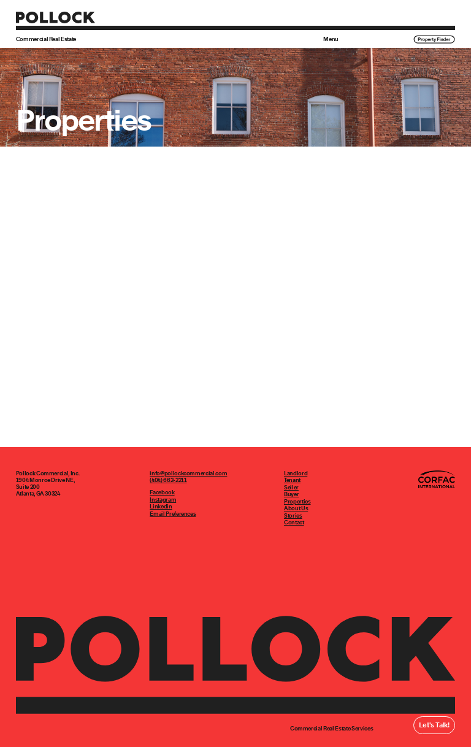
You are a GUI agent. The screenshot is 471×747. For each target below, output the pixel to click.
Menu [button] (331, 39)
